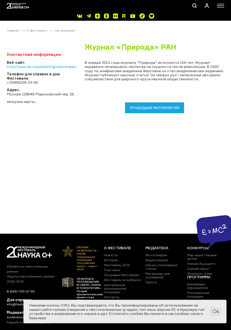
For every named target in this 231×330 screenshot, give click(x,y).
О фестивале (37, 30)
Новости (111, 255)
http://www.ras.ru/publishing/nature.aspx (41, 67)
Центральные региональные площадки (115, 288)
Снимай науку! (198, 268)
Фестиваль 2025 (117, 265)
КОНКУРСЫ (198, 248)
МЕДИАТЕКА (157, 248)
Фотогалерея (156, 255)
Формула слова (199, 273)
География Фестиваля (121, 275)
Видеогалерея (157, 260)
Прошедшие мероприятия (154, 108)
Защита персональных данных (31, 276)
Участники (112, 270)
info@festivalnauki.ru (22, 304)
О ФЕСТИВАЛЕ (117, 248)
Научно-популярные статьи (161, 266)
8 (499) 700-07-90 (21, 291)
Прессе (151, 282)
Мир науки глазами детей (202, 257)
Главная (13, 30)
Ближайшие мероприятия (197, 286)
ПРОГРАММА (198, 277)
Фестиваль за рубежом (122, 280)
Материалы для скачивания (158, 275)
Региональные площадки (198, 294)
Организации (65, 30)
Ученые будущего (201, 263)
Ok (215, 311)
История (111, 260)
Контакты (111, 297)
